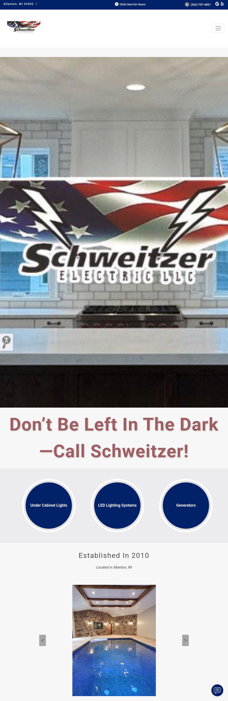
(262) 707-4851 (198, 4)
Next (185, 640)
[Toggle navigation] (218, 28)
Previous (42, 640)
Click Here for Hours (129, 4)
